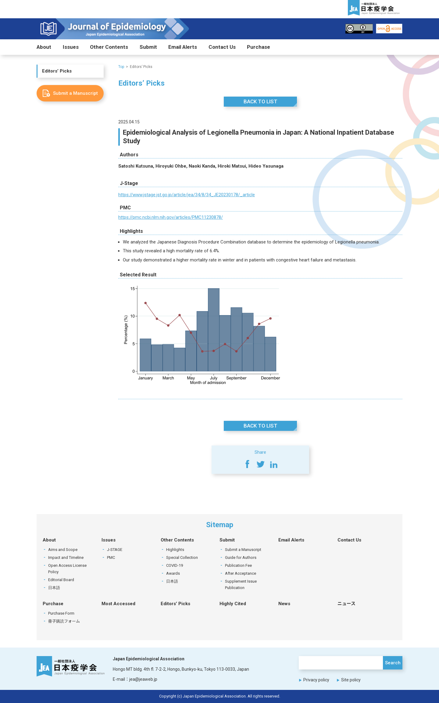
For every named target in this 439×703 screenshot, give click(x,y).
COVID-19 (174, 565)
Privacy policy (316, 679)
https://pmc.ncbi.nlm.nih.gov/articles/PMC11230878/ (170, 217)
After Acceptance (240, 573)
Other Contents (109, 47)
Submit (148, 47)
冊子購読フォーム (64, 621)
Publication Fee (238, 565)
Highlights (175, 550)
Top (121, 67)
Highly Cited (233, 604)
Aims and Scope (62, 550)
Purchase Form (61, 613)
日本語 (54, 588)
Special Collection (182, 558)
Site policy (351, 679)
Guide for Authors (240, 558)
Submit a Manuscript (243, 550)
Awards (173, 573)
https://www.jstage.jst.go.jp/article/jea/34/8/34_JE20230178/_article (186, 194)
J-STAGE (114, 550)
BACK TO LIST (260, 101)
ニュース (346, 604)
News (284, 604)
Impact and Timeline (66, 558)
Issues (71, 47)
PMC (111, 558)
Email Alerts (182, 47)
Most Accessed (118, 604)
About (44, 47)
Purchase (258, 47)
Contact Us (222, 47)
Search (393, 663)
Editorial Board (61, 580)
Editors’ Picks (57, 71)
